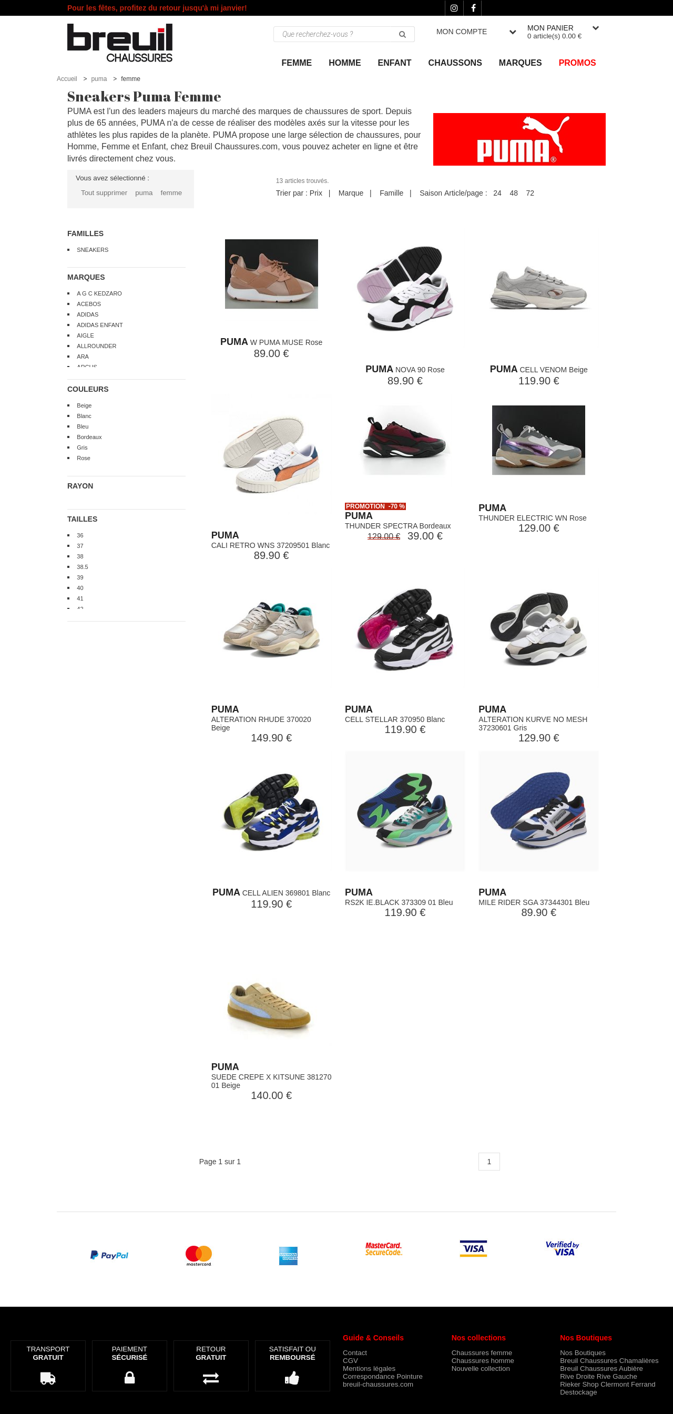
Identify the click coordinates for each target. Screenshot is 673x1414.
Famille (391, 193)
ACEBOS (89, 304)
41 (80, 598)
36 (80, 535)
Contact (355, 1353)
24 (497, 193)
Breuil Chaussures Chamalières (609, 1361)
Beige (84, 405)
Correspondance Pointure (383, 1376)
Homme (345, 62)
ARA (83, 356)
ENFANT (395, 62)
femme (171, 193)
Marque (351, 193)
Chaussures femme (482, 1353)
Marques (520, 62)
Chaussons (455, 62)
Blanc (84, 416)
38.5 (82, 567)
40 (80, 588)
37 (80, 546)
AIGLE (85, 335)
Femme (297, 62)
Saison (431, 193)
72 (530, 193)
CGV (350, 1361)
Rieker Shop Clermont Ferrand (608, 1384)
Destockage (578, 1392)
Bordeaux (89, 437)
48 (513, 193)
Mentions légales (369, 1368)
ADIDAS (87, 314)
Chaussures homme (483, 1361)
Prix (316, 193)
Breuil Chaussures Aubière (601, 1368)
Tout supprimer (104, 193)
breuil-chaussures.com (378, 1384)
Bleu (82, 426)
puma (99, 79)
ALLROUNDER (96, 346)
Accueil (67, 79)
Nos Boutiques (583, 1353)
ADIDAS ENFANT (100, 325)
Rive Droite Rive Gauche (598, 1376)
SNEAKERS (92, 250)
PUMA (234, 342)
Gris (82, 447)
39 (80, 577)
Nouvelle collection (481, 1368)
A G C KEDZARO (99, 293)
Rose (83, 458)
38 (80, 556)
